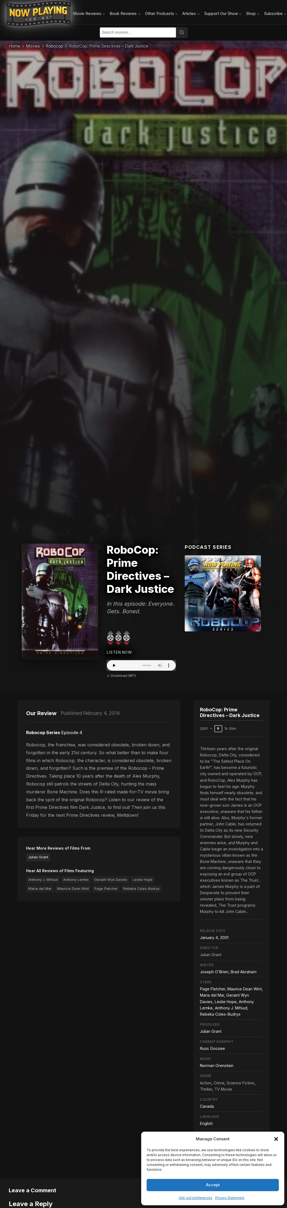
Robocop (54, 46)
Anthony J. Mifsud (43, 880)
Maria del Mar (40, 889)
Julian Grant (38, 857)
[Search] (181, 32)
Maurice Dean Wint (73, 889)
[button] (276, 1139)
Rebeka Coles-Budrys (141, 889)
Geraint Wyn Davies (110, 880)
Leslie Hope (143, 880)
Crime (219, 1083)
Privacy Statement (229, 1198)
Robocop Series (43, 732)
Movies (33, 46)
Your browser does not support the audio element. (141, 665)
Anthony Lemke (76, 880)
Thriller (206, 1089)
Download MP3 (123, 676)
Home (14, 46)
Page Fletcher (106, 889)
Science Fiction (240, 1083)
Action (205, 1083)
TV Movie (223, 1089)
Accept (213, 1184)
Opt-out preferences (195, 1198)
